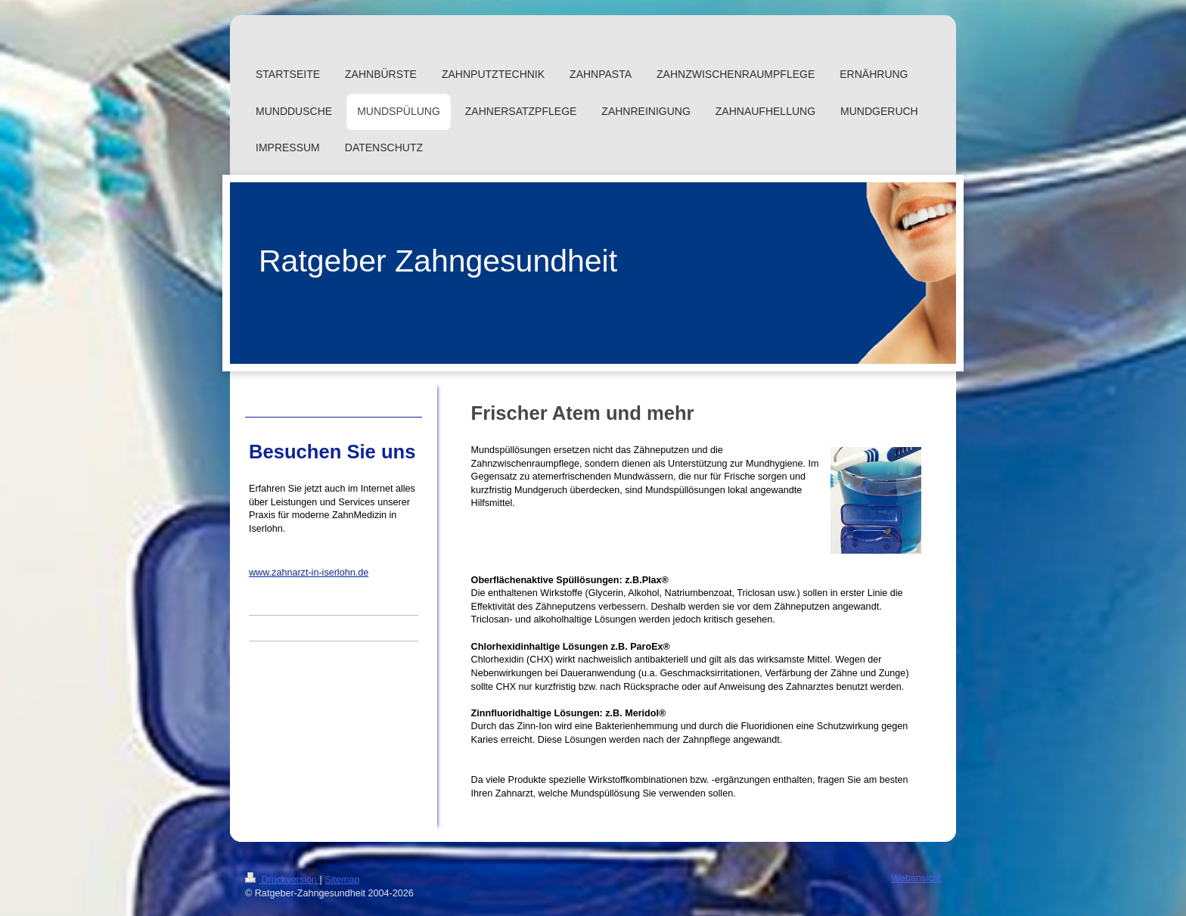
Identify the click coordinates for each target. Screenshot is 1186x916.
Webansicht (916, 878)
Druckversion (282, 879)
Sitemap (341, 879)
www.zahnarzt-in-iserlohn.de (308, 572)
